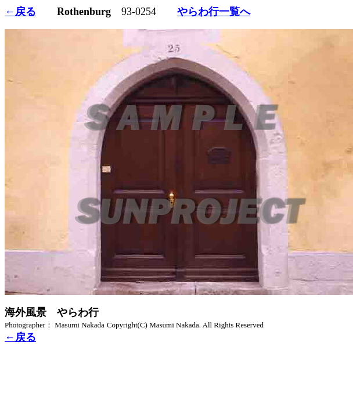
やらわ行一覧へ (213, 11)
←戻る (20, 11)
